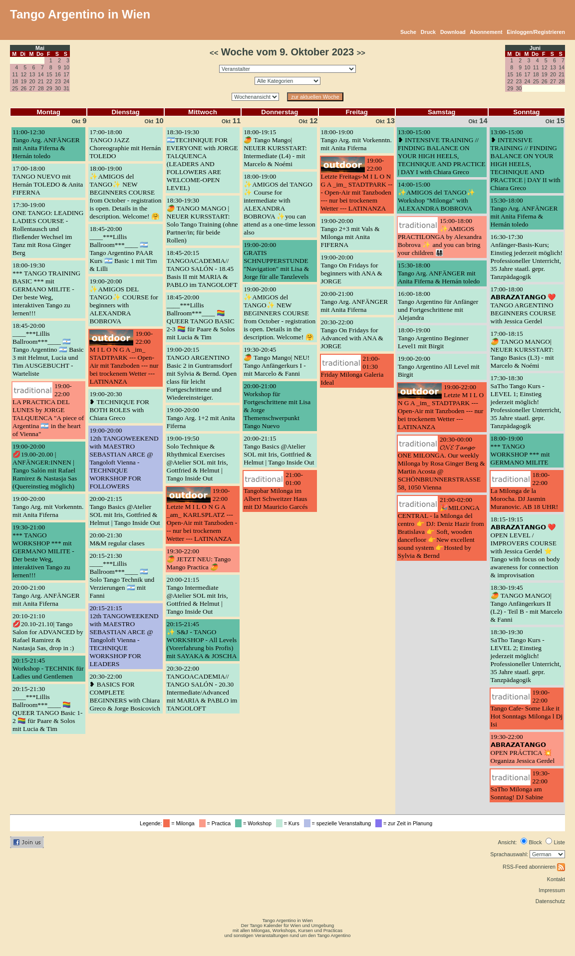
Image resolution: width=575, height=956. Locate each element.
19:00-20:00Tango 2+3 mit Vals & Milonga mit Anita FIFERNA (350, 232)
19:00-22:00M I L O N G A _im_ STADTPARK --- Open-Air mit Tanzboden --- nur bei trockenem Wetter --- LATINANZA (123, 357)
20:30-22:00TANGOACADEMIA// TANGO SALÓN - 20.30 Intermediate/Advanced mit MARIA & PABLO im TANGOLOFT (202, 688)
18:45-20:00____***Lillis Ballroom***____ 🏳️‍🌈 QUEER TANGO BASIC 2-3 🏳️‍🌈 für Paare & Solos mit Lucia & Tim (201, 317)
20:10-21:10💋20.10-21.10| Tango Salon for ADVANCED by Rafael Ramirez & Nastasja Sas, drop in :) (47, 632)
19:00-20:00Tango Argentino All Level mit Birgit (439, 366)
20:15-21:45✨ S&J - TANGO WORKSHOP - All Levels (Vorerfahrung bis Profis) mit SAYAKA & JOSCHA (202, 640)
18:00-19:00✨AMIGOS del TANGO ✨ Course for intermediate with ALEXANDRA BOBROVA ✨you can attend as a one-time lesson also (279, 204)
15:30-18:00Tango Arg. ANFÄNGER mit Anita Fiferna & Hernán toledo (439, 273)
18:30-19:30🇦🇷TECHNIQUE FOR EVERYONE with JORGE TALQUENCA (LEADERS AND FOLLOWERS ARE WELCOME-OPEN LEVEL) (202, 160)
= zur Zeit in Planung (405, 823)
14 (41, 74)
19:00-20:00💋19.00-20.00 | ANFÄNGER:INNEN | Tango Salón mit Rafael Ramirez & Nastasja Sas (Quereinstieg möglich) (44, 466)
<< (214, 53)
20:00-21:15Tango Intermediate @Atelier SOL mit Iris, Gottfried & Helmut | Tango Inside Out (197, 595)
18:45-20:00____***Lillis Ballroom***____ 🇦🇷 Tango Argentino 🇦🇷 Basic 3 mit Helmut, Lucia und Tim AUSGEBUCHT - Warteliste (48, 349)
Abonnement (486, 32)
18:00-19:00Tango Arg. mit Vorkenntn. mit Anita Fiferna (356, 140)
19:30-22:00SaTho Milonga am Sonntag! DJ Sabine (520, 785)
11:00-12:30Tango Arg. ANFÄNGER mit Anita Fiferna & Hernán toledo (46, 144)
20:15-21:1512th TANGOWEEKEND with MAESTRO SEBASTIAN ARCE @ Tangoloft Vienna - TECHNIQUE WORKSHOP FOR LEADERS (123, 636)
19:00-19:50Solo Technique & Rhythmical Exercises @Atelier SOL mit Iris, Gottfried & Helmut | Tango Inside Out (197, 458)
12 (23, 74)
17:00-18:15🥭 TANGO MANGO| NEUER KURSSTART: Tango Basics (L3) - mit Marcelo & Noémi (522, 349)
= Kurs (289, 823)
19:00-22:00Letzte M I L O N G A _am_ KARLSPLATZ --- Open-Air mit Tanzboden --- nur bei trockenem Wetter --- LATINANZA (202, 514)
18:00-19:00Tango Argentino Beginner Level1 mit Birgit (433, 338)
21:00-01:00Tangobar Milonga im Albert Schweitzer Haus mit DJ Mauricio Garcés (275, 490)
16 (58, 74)
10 (66, 67)
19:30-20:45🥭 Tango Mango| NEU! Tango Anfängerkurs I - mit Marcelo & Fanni (276, 361)
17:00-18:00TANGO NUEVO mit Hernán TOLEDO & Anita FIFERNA (47, 180)
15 (49, 74)
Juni (535, 48)
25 (15, 88)
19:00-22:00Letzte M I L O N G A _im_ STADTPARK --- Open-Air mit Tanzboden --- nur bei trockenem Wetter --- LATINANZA (441, 407)
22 (49, 81)
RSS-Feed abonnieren (534, 867)
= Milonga (180, 823)
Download (453, 32)
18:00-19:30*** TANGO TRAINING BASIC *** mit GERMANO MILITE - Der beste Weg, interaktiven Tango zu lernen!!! (46, 289)
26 (23, 88)
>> (361, 53)
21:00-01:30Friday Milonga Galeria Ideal (352, 370)
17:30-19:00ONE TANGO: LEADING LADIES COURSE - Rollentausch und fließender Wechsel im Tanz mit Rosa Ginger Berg (47, 228)
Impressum (552, 890)
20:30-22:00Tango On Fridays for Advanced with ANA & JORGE (352, 334)
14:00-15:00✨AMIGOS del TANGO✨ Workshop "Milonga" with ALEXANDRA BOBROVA (436, 196)
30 (58, 88)
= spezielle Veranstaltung (339, 823)
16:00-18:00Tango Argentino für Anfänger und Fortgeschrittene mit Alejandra (438, 305)
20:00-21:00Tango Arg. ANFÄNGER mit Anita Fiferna (46, 595)
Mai (39, 48)
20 (32, 81)
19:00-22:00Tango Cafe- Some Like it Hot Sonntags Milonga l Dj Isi (527, 708)
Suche (408, 32)
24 (66, 81)
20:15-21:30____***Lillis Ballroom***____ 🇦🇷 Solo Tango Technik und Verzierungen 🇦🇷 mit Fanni (121, 575)
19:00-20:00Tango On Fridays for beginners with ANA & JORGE (351, 269)
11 (15, 74)
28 (41, 88)
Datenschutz (550, 901)
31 (66, 88)
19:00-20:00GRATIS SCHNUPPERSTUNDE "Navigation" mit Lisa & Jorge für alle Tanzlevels (276, 260)
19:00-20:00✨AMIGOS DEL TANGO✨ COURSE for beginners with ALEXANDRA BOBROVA (123, 301)
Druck (428, 32)
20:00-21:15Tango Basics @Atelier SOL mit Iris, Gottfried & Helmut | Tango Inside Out (124, 510)
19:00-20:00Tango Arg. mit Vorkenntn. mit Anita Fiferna (47, 506)
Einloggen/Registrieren (536, 32)
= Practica (216, 823)
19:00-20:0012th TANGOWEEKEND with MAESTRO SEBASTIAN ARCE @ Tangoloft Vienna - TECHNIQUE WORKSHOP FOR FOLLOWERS (123, 458)
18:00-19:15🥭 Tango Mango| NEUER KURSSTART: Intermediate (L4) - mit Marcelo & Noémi (275, 148)
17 (66, 74)
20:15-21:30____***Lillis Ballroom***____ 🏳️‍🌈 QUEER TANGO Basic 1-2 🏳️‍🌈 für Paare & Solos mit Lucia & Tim (47, 708)
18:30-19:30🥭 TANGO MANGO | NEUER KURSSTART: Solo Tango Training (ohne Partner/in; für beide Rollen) (202, 220)
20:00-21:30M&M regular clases (116, 539)
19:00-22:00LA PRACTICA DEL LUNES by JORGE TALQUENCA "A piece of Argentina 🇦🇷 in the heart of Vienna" (48, 410)
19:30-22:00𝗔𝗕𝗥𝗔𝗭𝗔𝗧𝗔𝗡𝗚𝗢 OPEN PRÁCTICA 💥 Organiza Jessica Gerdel (523, 748)
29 (49, 88)
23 (58, 81)
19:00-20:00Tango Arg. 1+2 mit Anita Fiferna (201, 418)
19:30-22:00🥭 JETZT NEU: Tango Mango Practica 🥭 (199, 559)
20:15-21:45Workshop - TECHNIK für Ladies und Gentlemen (48, 668)
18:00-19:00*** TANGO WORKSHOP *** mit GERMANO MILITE (520, 450)
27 (32, 88)
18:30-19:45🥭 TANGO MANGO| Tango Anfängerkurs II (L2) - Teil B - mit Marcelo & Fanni (527, 603)
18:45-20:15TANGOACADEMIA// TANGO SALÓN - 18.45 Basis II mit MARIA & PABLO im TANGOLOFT (202, 268)
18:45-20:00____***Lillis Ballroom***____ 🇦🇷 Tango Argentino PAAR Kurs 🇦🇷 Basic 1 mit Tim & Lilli (123, 248)
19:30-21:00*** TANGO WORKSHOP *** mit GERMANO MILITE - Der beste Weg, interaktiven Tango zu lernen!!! (43, 551)
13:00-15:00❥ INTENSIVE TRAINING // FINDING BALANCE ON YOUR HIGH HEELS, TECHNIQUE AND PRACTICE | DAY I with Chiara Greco (442, 152)
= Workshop (255, 823)
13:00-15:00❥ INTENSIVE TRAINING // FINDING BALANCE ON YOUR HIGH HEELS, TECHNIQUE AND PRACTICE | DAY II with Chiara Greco (526, 160)
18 (15, 81)
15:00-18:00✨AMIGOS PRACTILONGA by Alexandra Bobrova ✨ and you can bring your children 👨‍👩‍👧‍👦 (440, 236)
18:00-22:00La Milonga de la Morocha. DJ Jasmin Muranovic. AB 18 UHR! (525, 490)
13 (32, 74)
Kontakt (556, 879)
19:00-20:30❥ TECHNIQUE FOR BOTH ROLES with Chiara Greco (119, 406)
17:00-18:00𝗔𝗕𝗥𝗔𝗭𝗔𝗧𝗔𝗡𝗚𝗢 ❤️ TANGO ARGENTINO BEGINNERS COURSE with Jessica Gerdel (523, 305)
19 (23, 81)
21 (41, 81)
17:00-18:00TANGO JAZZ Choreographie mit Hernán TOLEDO (125, 144)
